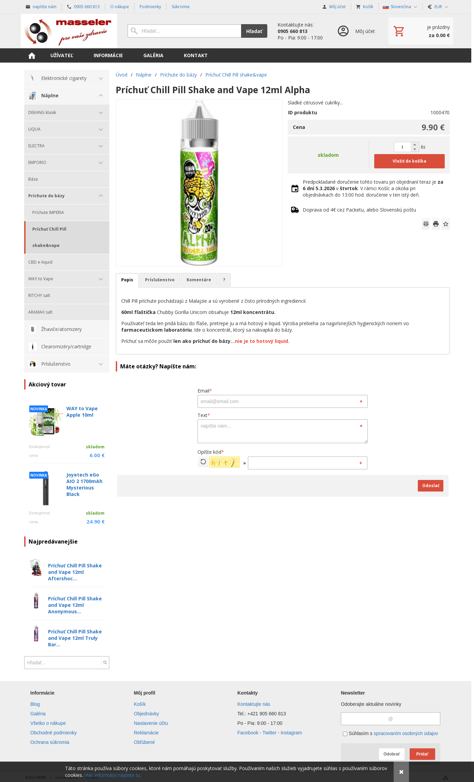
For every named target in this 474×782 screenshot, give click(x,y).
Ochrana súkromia (49, 742)
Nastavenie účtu (151, 723)
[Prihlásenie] (355, 31)
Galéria (38, 713)
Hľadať (254, 31)
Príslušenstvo (160, 280)
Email (205, 390)
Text (204, 415)
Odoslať (430, 485)
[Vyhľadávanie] (184, 31)
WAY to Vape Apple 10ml (82, 411)
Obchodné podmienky (53, 732)
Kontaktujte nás (253, 704)
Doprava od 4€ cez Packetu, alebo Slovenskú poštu (359, 209)
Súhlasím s (390, 733)
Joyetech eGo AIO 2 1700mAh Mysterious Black (84, 484)
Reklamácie (146, 732)
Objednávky (146, 713)
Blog (35, 704)
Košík (140, 704)
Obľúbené (144, 742)
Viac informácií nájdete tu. (112, 775)
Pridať (422, 754)
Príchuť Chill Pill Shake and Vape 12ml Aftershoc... (75, 572)
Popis (127, 280)
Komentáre (199, 280)
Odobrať (391, 754)
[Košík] (421, 31)
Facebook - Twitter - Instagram (269, 732)
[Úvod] (69, 31)
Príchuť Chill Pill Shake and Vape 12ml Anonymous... (75, 605)
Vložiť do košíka (409, 161)
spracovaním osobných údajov (406, 733)
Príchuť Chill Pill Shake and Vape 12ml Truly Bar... (75, 638)
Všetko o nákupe (48, 723)
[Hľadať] (105, 662)
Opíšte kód (211, 452)
